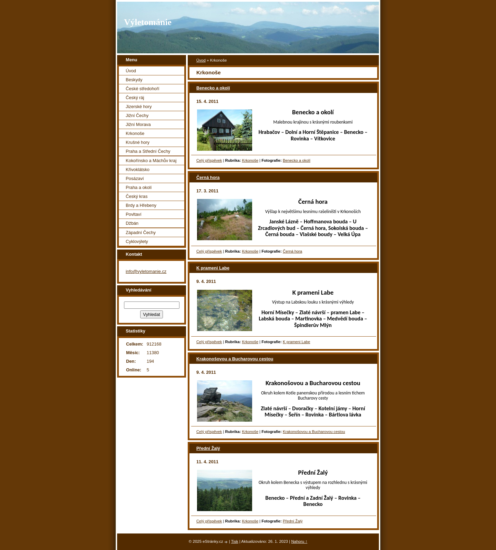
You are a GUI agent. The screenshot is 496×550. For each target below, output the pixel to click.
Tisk (234, 541)
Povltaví (134, 214)
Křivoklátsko (137, 169)
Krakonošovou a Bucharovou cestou (234, 358)
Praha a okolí (139, 187)
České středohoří (142, 88)
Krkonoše (250, 160)
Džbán (132, 223)
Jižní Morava (138, 124)
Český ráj (135, 97)
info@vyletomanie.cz (146, 271)
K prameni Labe (212, 268)
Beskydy (134, 79)
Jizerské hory (139, 106)
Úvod (201, 60)
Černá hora (208, 177)
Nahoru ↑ (299, 541)
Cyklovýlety (137, 241)
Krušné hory (137, 142)
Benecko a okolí (213, 88)
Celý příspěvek (209, 160)
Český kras (136, 196)
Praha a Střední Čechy (148, 151)
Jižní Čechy (137, 115)
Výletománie (148, 22)
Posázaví (135, 178)
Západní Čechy (141, 232)
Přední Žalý (208, 448)
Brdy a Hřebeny (141, 205)
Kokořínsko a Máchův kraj (151, 160)
